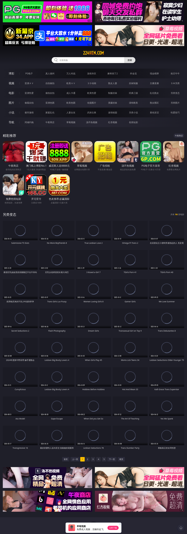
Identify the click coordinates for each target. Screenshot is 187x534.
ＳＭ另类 (175, 83)
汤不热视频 (91, 122)
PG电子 (29, 73)
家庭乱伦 (49, 112)
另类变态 (175, 93)
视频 (11, 83)
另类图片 (175, 102)
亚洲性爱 (29, 93)
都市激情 (29, 112)
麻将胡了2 (112, 73)
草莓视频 (70, 122)
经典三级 (133, 93)
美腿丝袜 (112, 102)
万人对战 (70, 73)
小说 (11, 112)
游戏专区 (91, 73)
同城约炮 (29, 122)
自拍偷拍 (49, 83)
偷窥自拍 (29, 102)
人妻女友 (70, 112)
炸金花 (133, 73)
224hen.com (93, 53)
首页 (66, 459)
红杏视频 (112, 122)
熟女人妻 (112, 83)
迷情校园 (112, 112)
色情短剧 (133, 122)
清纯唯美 (133, 102)
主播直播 (154, 83)
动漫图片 (91, 102)
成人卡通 (70, 93)
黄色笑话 (154, 112)
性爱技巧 (175, 112)
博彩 (11, 73)
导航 (11, 122)
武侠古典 (91, 112)
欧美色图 (70, 102)
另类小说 (133, 112)
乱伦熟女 (154, 93)
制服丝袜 (112, 93)
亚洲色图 (49, 102)
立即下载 (113, 527)
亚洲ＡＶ (29, 83)
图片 (11, 103)
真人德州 (49, 73)
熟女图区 (154, 102)
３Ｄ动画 (91, 83)
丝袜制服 (133, 83)
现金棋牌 (154, 73)
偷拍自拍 (49, 93)
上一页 (75, 459)
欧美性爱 (91, 93)
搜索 (130, 60)
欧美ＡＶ (70, 83)
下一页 (112, 459)
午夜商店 (49, 122)
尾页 (121, 459)
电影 (11, 93)
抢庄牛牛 (175, 73)
